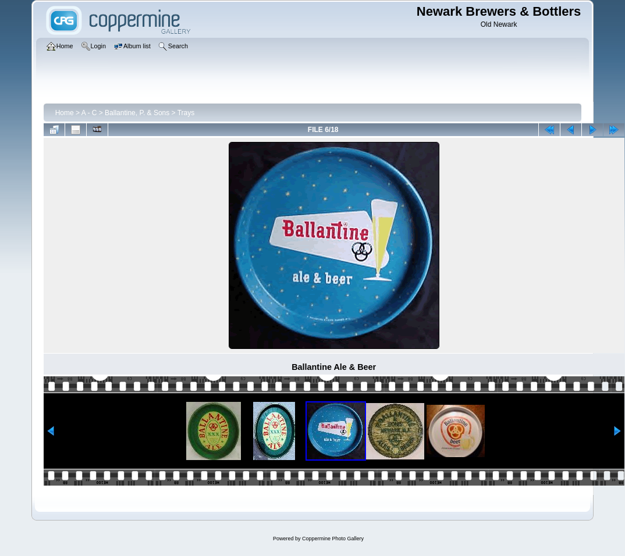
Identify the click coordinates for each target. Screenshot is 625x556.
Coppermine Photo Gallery (333, 538)
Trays (186, 113)
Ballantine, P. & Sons (137, 113)
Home (64, 113)
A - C (89, 113)
